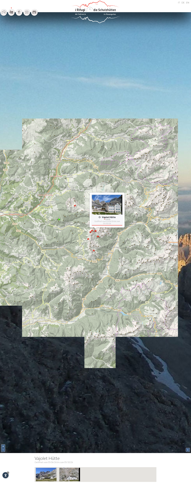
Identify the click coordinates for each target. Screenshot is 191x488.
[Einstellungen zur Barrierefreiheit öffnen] (5, 475)
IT (179, 2)
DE (183, 2)
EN (187, 2)
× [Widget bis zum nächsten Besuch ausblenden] (7, 473)
